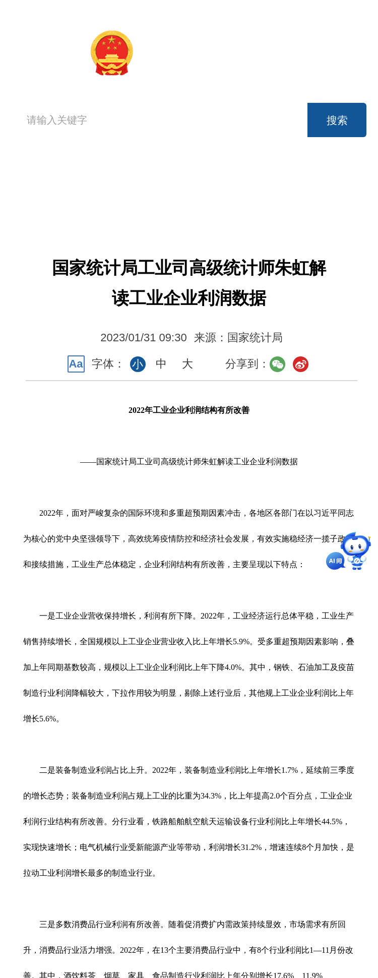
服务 (118, 202)
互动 (186, 202)
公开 (320, 180)
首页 (38, 190)
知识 (253, 202)
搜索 (337, 120)
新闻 (186, 180)
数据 (253, 180)
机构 (118, 180)
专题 (320, 202)
